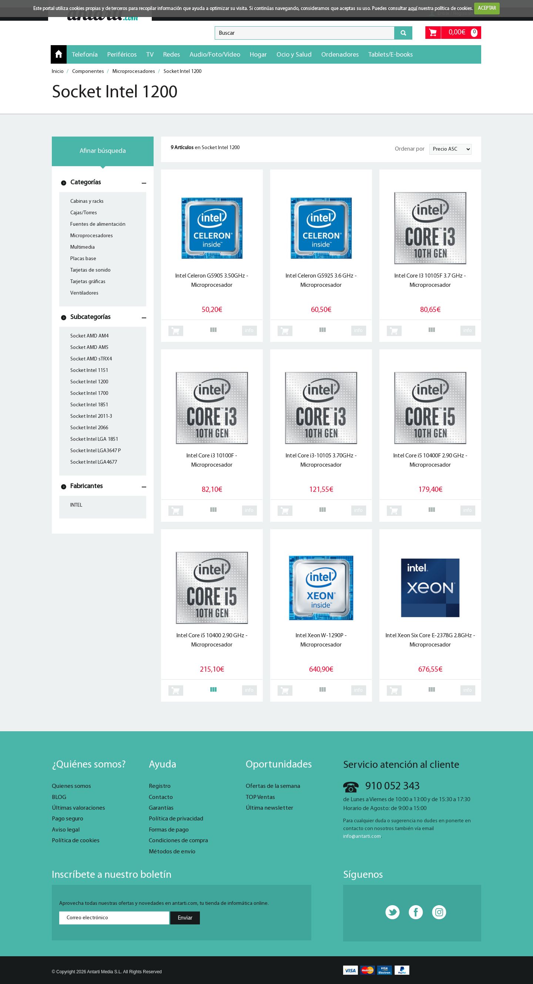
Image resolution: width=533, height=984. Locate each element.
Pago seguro (67, 819)
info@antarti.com (362, 836)
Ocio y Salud (294, 54)
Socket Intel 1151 (89, 370)
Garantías (161, 808)
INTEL (76, 505)
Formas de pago (169, 830)
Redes (171, 54)
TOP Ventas (260, 797)
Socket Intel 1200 (89, 382)
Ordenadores (340, 54)
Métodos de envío (172, 852)
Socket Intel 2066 (89, 428)
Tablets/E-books (390, 54)
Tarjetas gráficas (87, 282)
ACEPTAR (487, 8)
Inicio (58, 54)
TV (150, 54)
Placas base (83, 259)
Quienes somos (71, 786)
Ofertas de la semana (273, 786)
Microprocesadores (91, 236)
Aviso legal (66, 830)
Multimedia (82, 247)
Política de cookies (76, 841)
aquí (412, 8)
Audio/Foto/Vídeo (215, 54)
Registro (160, 786)
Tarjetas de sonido (90, 270)
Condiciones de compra (178, 841)
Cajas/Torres (83, 213)
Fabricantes (86, 486)
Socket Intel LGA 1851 (94, 439)
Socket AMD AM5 (89, 347)
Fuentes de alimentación (97, 224)
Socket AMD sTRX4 (91, 359)
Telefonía (85, 54)
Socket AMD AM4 (89, 336)
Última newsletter (269, 808)
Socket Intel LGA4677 (93, 462)
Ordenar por (410, 149)
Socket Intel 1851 (89, 405)
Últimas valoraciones (78, 808)
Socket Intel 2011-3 (91, 416)
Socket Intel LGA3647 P (95, 451)
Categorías (85, 182)
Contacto (161, 797)
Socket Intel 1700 (89, 393)
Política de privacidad (176, 819)
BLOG (59, 797)
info (249, 330)
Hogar (258, 54)
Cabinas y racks (87, 201)
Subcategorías (90, 317)
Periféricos (122, 54)
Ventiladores (84, 293)
